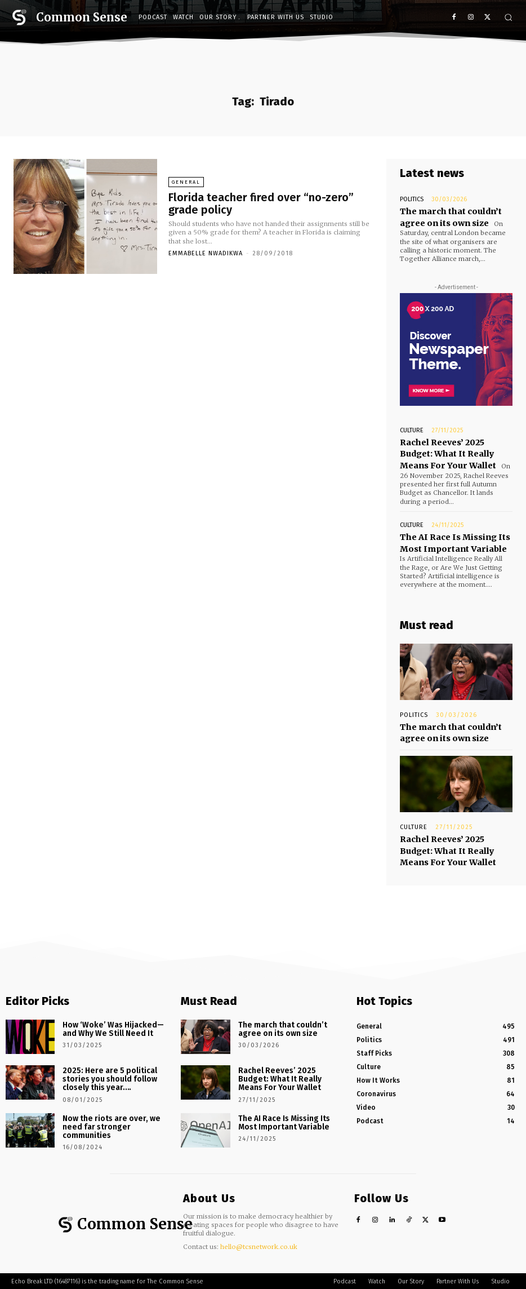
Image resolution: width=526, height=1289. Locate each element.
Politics (412, 199)
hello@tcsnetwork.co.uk (258, 1229)
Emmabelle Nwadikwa (205, 252)
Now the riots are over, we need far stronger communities (115, 1102)
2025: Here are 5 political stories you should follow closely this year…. (106, 1060)
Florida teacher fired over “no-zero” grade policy (265, 203)
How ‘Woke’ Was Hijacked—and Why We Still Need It (113, 1011)
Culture (412, 427)
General (186, 183)
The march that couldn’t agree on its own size (447, 215)
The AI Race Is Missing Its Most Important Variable (451, 534)
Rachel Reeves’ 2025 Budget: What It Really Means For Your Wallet (455, 449)
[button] (508, 17)
